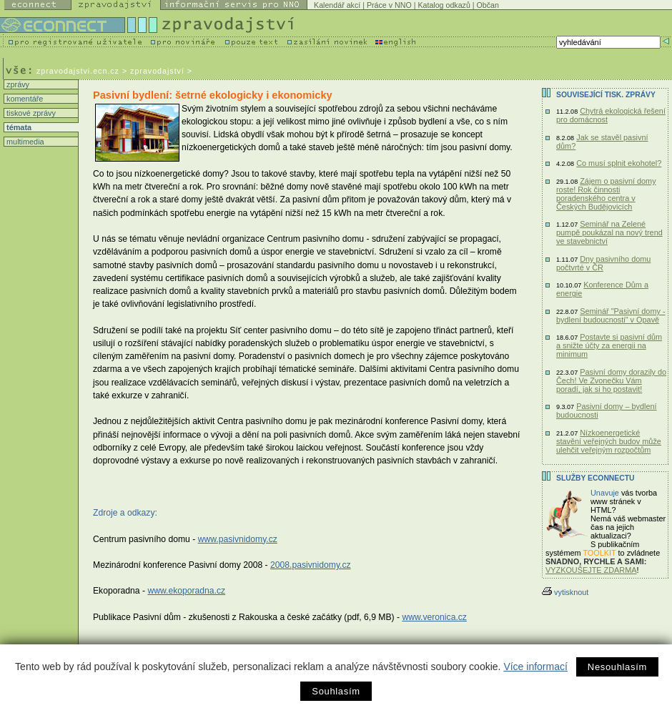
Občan (488, 5)
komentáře (23, 98)
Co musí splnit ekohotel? (618, 163)
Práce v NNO (389, 5)
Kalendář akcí (337, 5)
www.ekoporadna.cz (186, 591)
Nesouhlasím (617, 667)
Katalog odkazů (443, 5)
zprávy (16, 84)
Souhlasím (336, 691)
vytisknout (565, 592)
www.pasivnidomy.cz (237, 539)
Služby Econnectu (595, 478)
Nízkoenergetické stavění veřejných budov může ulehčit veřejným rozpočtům (608, 441)
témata (17, 127)
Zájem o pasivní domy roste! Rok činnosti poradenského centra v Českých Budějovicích (606, 194)
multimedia (24, 141)
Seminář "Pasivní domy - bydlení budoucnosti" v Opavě (611, 315)
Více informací (535, 666)
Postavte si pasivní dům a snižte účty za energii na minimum (609, 345)
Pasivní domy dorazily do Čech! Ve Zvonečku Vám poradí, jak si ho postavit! (611, 380)
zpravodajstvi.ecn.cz (77, 71)
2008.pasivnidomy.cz (310, 565)
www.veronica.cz (434, 617)
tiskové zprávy (30, 113)
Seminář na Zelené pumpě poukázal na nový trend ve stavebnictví (609, 232)
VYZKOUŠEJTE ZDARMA (591, 570)
